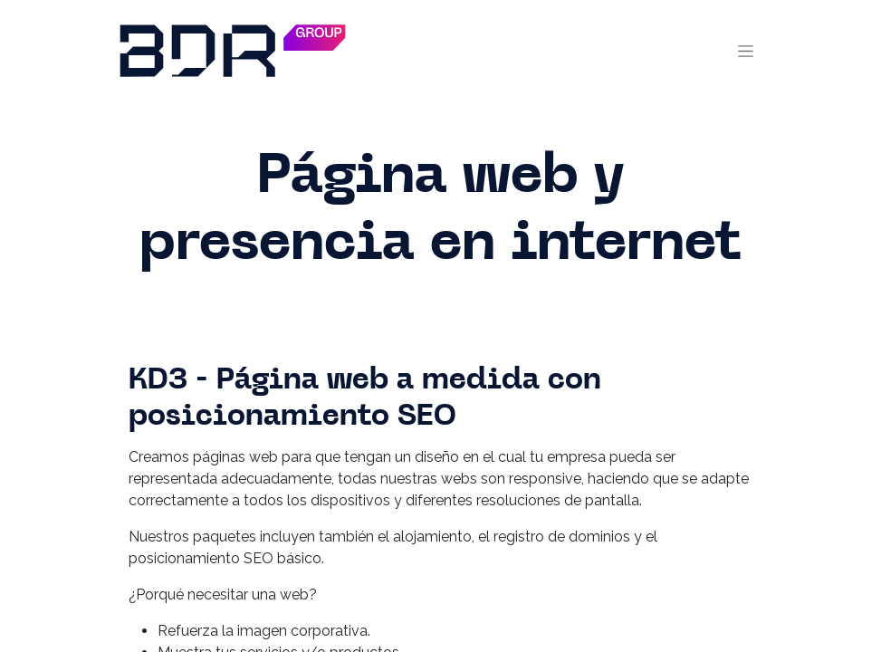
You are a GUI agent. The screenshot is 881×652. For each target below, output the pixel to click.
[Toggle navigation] (745, 51)
